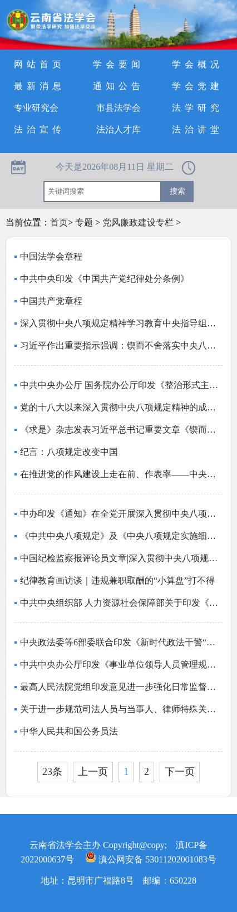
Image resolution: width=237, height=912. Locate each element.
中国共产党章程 (51, 301)
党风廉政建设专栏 (138, 222)
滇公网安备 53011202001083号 (150, 859)
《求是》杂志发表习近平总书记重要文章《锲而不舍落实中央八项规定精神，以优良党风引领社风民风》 (121, 429)
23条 (52, 771)
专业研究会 (36, 107)
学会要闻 (118, 64)
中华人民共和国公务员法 (69, 731)
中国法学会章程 (51, 256)
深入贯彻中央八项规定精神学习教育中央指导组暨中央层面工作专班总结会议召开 (121, 323)
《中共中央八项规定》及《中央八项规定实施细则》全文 (121, 536)
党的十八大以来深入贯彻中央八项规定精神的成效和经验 (121, 407)
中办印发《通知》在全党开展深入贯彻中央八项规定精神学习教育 (121, 513)
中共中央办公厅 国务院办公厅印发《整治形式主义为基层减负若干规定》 (121, 385)
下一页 (180, 771)
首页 (59, 222)
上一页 (93, 771)
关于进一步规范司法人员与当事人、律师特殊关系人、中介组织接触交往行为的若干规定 (121, 709)
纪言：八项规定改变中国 (69, 452)
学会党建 (197, 86)
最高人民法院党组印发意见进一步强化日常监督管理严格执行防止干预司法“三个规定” (121, 687)
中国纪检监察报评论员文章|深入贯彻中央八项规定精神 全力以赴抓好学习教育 (121, 558)
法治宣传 (39, 129)
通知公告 (118, 86)
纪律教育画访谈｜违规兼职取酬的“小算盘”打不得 (117, 580)
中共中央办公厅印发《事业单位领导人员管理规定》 (121, 664)
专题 (84, 222)
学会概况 (197, 64)
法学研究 (197, 107)
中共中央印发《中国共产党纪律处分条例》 (104, 278)
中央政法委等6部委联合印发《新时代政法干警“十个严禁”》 (121, 642)
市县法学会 (118, 107)
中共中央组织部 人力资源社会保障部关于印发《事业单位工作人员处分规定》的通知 (121, 602)
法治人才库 (118, 129)
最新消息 (39, 86)
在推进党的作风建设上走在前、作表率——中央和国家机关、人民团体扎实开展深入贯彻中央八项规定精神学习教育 (121, 474)
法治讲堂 (197, 129)
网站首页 (39, 64)
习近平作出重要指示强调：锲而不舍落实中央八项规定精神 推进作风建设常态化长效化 (121, 345)
